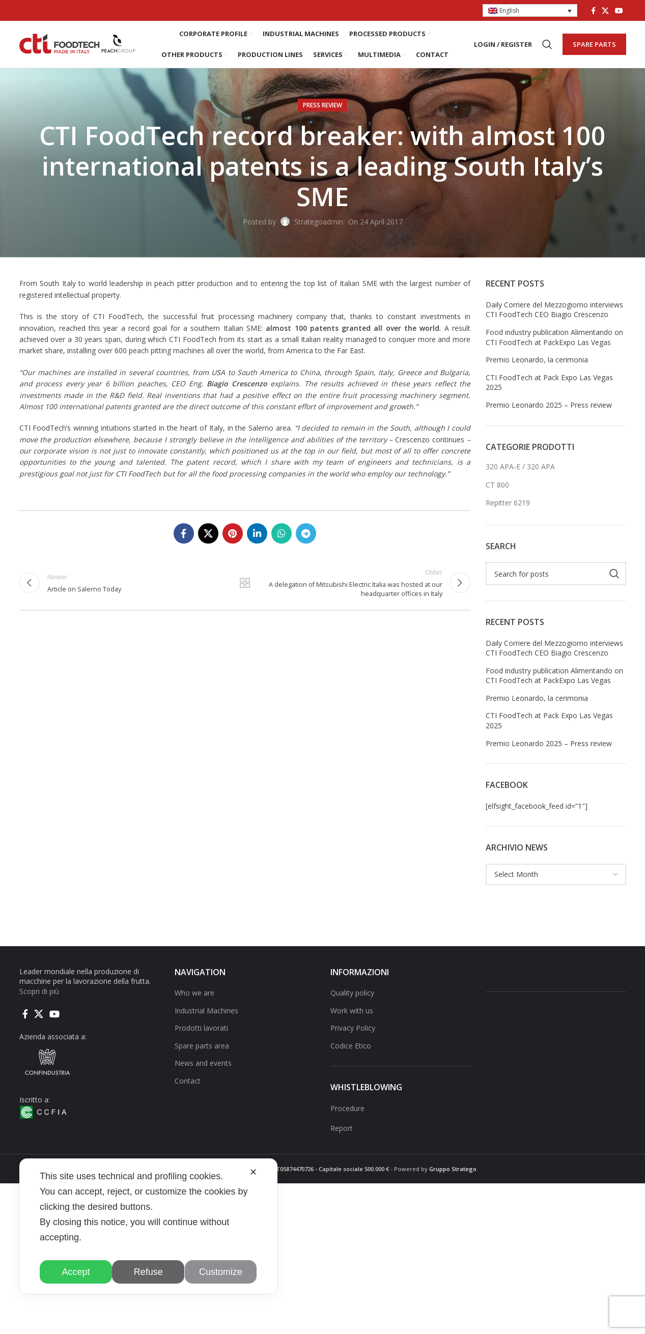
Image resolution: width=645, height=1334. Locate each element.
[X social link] (605, 10)
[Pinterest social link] (232, 540)
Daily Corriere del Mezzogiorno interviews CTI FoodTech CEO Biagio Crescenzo (554, 316)
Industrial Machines (206, 1016)
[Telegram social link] (306, 540)
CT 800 (497, 491)
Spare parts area (202, 1052)
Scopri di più (39, 997)
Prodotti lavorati (201, 1034)
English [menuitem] (509, 10)
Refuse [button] (148, 1272)
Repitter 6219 (508, 509)
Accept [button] (76, 1272)
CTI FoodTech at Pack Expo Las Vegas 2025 (549, 389)
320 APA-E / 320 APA (520, 473)
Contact (188, 1087)
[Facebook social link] (593, 10)
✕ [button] (253, 1172)
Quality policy (352, 999)
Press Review (322, 111)
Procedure (347, 1114)
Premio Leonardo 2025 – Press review (549, 411)
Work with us (351, 1016)
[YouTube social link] (619, 10)
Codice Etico (350, 1052)
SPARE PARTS (594, 47)
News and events (203, 1069)
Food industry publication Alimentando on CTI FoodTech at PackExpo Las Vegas (554, 344)
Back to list (245, 590)
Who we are (194, 999)
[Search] (547, 48)
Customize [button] (220, 1272)
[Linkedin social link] (257, 540)
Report (341, 1135)
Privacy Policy (352, 1034)
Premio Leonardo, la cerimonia (537, 366)
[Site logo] (77, 47)
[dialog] (148, 1226)
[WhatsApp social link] (281, 540)
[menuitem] (530, 11)
